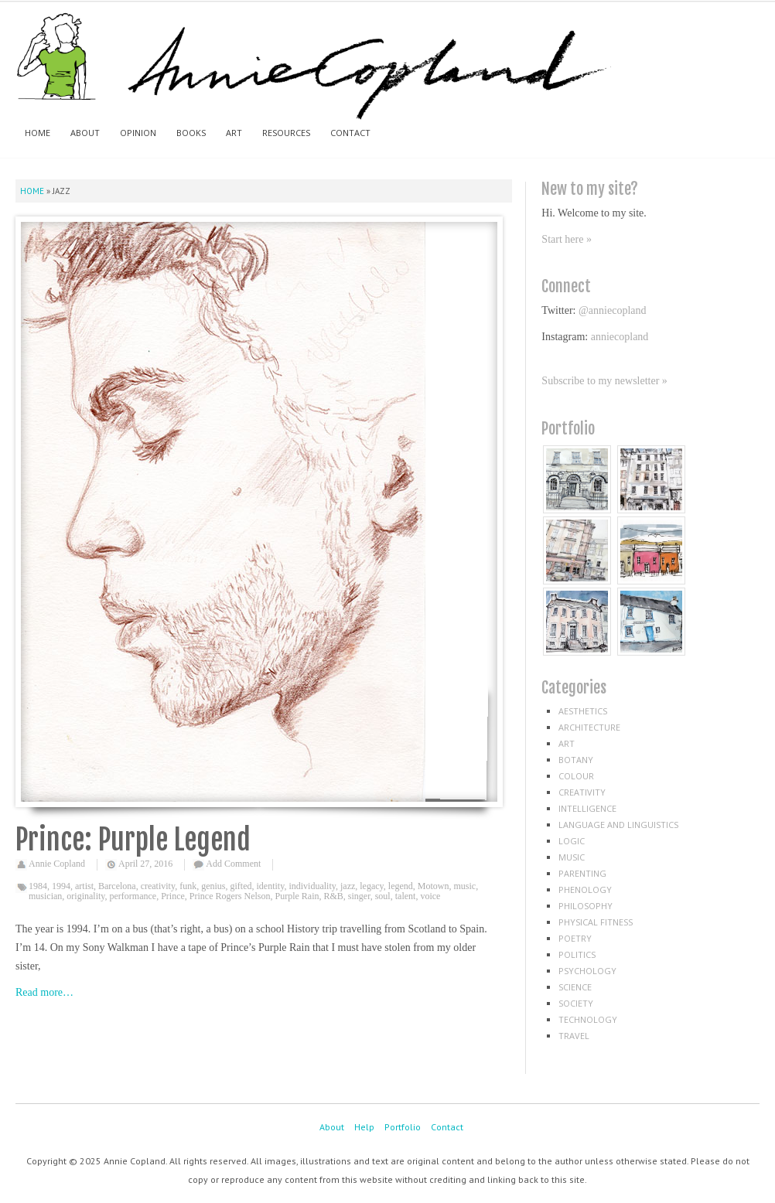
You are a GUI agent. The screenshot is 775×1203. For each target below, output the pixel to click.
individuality (312, 886)
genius (213, 886)
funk (187, 886)
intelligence (587, 808)
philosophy (585, 906)
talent (405, 896)
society (575, 1003)
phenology (585, 889)
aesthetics (582, 711)
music (465, 886)
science (575, 987)
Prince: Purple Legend (133, 840)
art (566, 743)
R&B (333, 896)
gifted (241, 886)
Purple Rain (297, 896)
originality (85, 896)
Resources (286, 132)
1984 (38, 886)
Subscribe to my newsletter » (604, 381)
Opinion (138, 132)
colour (576, 776)
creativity (158, 886)
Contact (350, 132)
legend (400, 886)
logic (571, 841)
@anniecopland (613, 310)
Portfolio (402, 1127)
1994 (61, 886)
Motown (433, 886)
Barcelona (117, 886)
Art (234, 132)
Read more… (44, 992)
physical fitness (595, 922)
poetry (575, 938)
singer (359, 896)
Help (364, 1127)
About (85, 132)
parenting (582, 873)
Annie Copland (57, 863)
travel (573, 1035)
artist (84, 886)
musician (45, 896)
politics (577, 954)
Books (191, 132)
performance (133, 896)
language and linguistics (618, 824)
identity (271, 886)
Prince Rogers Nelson (230, 896)
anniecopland (620, 336)
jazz (347, 886)
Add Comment (233, 863)
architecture (589, 727)
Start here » (566, 239)
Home (37, 132)
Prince (173, 896)
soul (383, 896)
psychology (587, 970)
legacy (372, 886)
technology (587, 1019)
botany (575, 759)
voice (430, 896)
